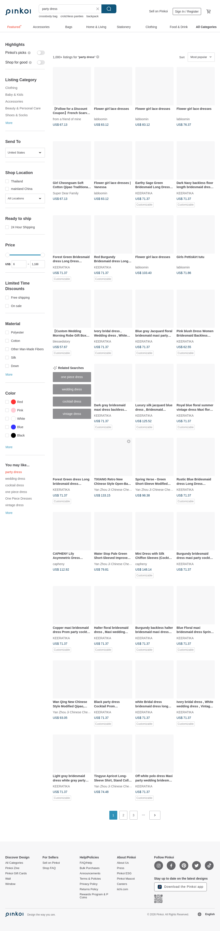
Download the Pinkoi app (181, 887)
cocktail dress (14, 485)
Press (120, 868)
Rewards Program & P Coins (94, 896)
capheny (58, 564)
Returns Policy (89, 889)
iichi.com (122, 889)
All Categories (14, 862)
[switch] (25, 53)
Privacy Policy (88, 884)
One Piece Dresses (18, 498)
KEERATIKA (143, 193)
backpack (92, 16)
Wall (8, 878)
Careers (122, 884)
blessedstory (61, 341)
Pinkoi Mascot (126, 878)
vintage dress (14, 505)
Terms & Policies (90, 878)
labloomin (100, 119)
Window (10, 884)
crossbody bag (48, 16)
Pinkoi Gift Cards (16, 873)
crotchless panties (71, 16)
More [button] (9, 123)
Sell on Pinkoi (158, 11)
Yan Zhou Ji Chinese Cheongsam (117, 489)
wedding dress (15, 478)
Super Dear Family (66, 193)
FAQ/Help (86, 862)
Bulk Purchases (89, 868)
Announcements (90, 873)
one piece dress (16, 492)
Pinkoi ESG (124, 873)
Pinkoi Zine (12, 868)
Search (109, 8)
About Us (122, 862)
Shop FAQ (49, 868)
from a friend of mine (67, 119)
